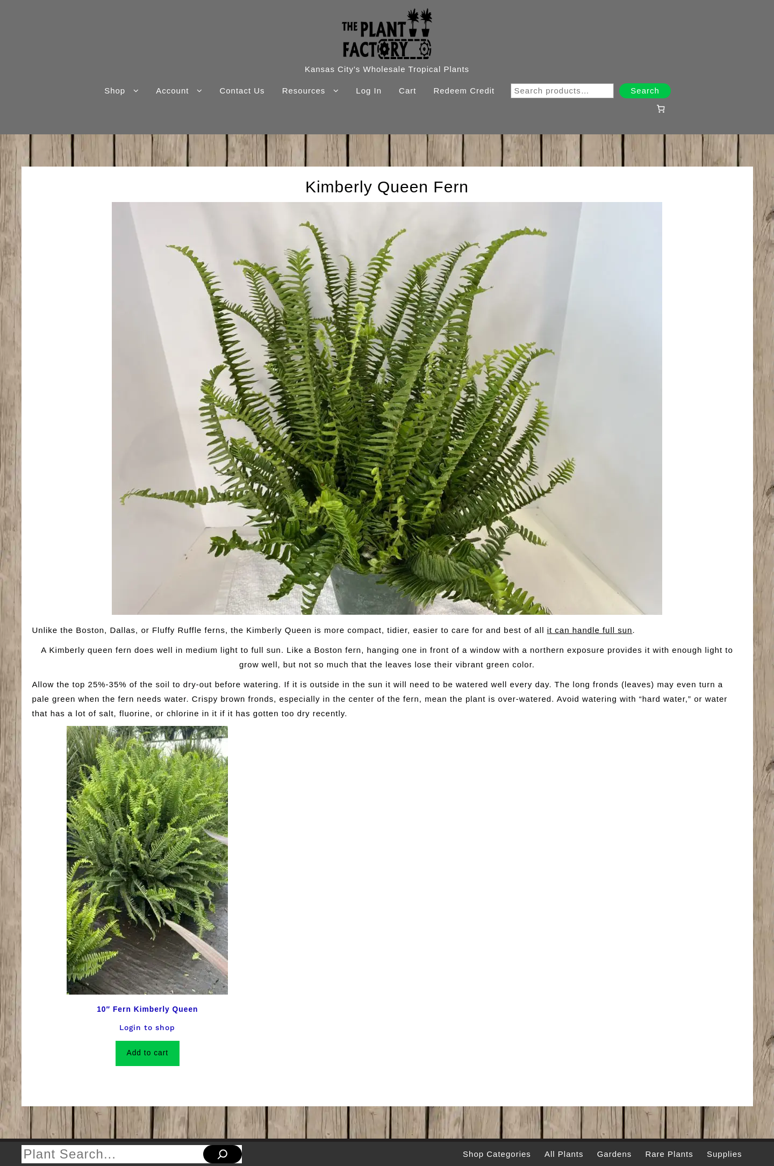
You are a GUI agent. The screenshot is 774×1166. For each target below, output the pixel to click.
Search (645, 90)
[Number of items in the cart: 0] (660, 108)
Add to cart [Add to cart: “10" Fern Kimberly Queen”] (147, 1053)
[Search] (222, 1154)
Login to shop (147, 1027)
